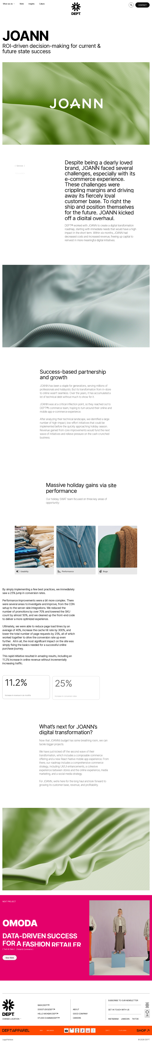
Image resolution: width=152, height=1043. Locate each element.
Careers (77, 1018)
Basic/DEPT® (43, 1005)
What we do (9, 4)
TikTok (135, 1019)
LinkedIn (125, 1019)
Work (22, 4)
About (76, 1009)
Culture (41, 4)
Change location (11, 1019)
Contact (142, 5)
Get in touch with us (118, 1009)
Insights (31, 4)
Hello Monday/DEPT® (48, 1013)
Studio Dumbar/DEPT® (48, 1018)
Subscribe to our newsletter (123, 1000)
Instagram (113, 1019)
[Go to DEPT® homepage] (76, 8)
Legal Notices (7, 1039)
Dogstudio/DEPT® (46, 1009)
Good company (80, 1013)
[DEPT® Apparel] (76, 1030)
